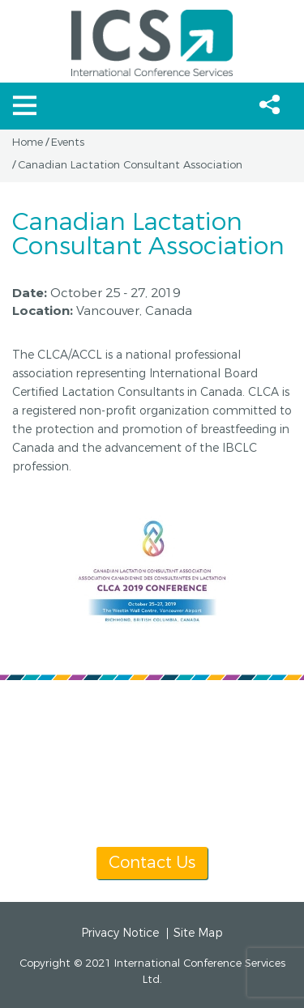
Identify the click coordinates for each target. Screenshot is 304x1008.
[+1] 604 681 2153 (130, 739)
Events (67, 142)
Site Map (198, 933)
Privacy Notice (120, 933)
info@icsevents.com (151, 759)
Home (27, 142)
